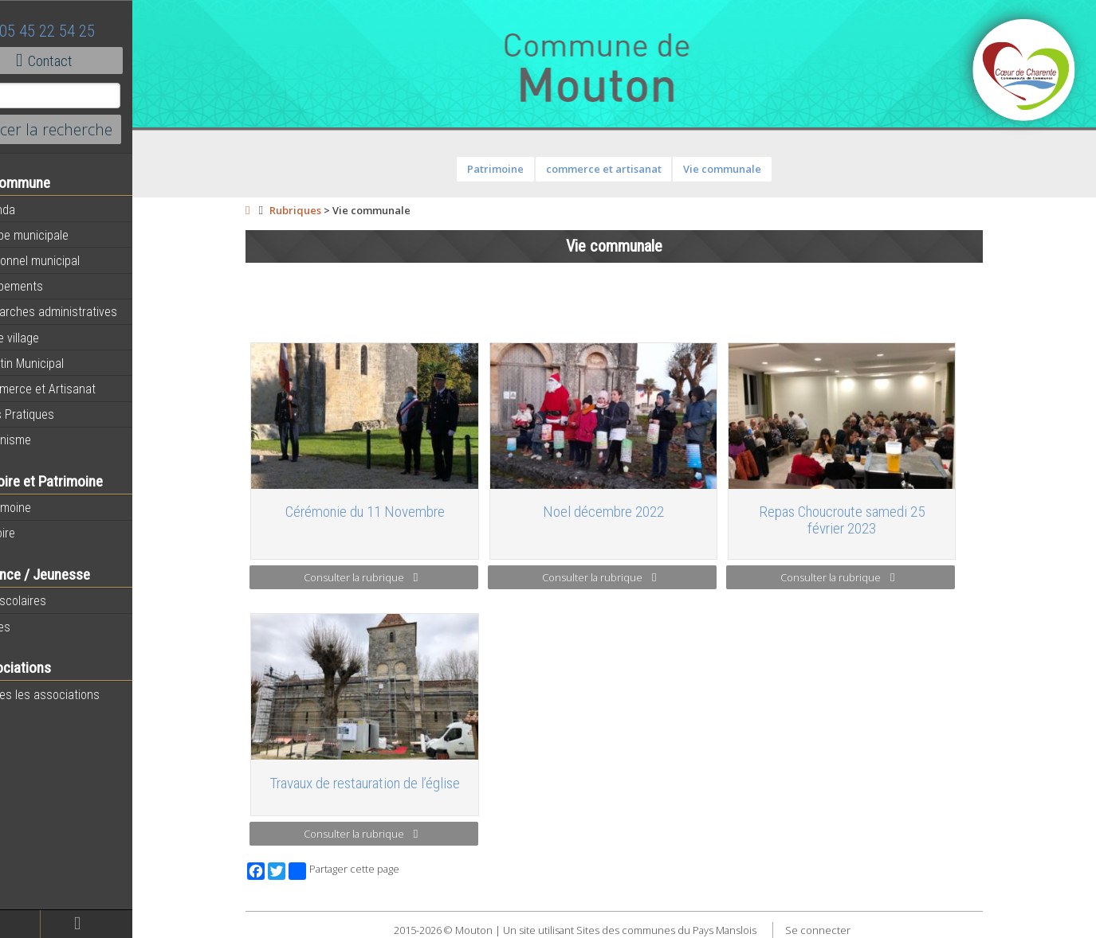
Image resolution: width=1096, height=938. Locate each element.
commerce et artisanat (625, 169)
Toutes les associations (76, 694)
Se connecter (839, 930)
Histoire (33, 533)
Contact (87, 60)
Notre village (45, 338)
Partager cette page (365, 871)
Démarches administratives (84, 311)
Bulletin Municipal (58, 363)
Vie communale (744, 169)
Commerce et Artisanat (74, 389)
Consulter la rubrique (382, 577)
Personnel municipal (66, 260)
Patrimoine (41, 507)
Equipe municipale (60, 235)
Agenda (33, 209)
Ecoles (31, 627)
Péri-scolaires (49, 600)
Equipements (47, 286)
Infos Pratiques (53, 414)
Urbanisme (41, 440)
